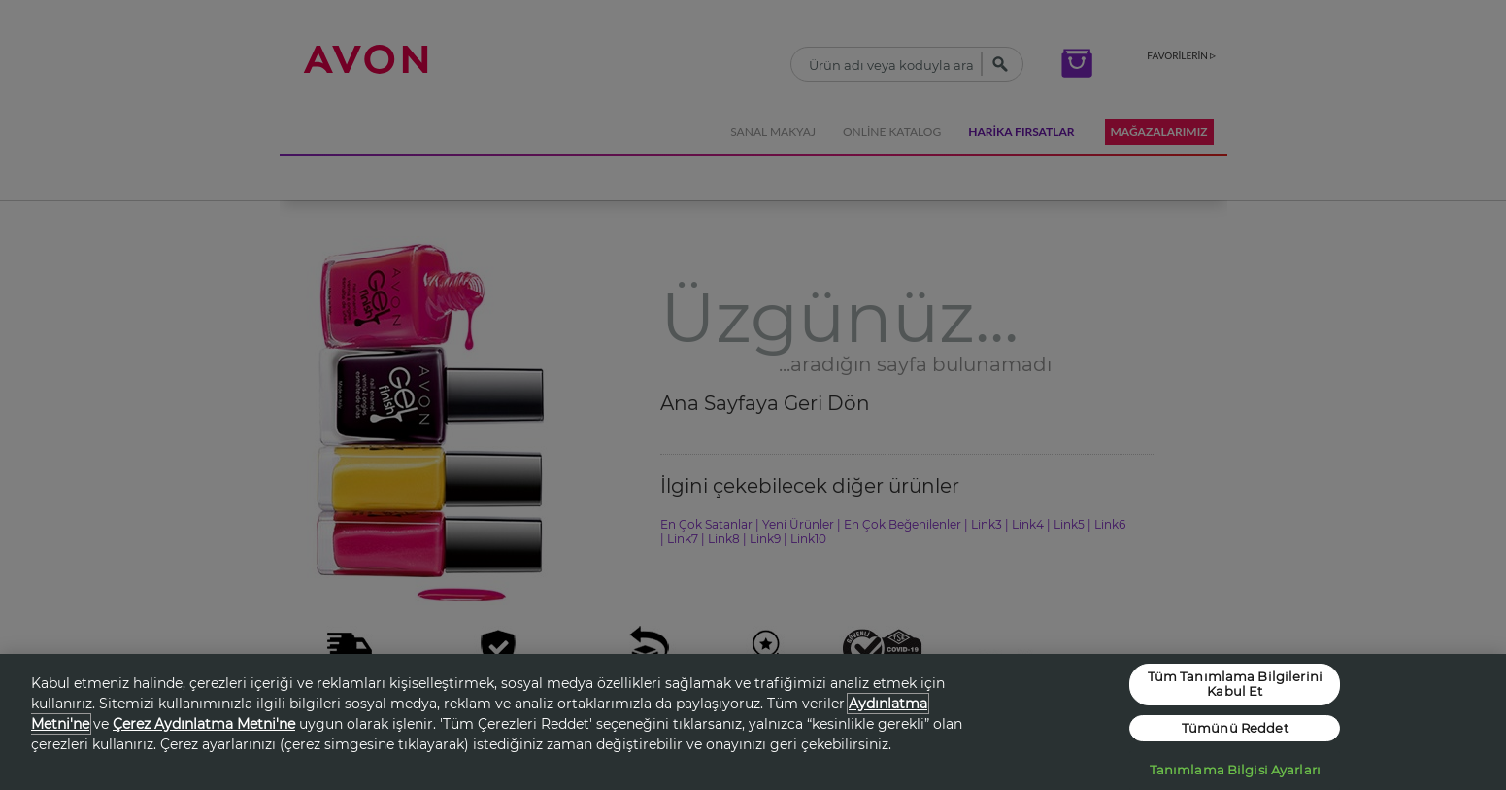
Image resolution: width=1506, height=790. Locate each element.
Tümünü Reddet (1235, 728)
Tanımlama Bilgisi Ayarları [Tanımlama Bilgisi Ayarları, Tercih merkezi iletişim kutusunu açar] (1235, 769)
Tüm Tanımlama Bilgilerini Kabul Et (1235, 684)
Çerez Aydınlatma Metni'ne (204, 724)
